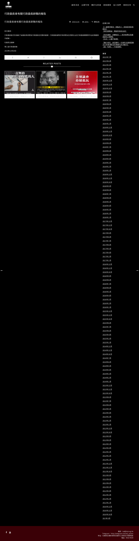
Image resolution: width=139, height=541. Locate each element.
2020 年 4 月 (107, 112)
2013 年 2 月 (107, 421)
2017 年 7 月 (107, 241)
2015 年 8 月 (107, 323)
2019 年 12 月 (107, 127)
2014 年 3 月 (107, 374)
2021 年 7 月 (107, 57)
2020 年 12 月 (107, 80)
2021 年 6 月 (107, 61)
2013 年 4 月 (107, 413)
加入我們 (117, 5)
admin (85, 22)
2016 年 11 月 (107, 268)
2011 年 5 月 (107, 487)
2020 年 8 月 (107, 96)
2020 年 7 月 (107, 100)
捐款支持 (127, 5)
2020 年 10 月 (107, 88)
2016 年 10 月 (107, 272)
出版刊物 (85, 5)
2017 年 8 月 (107, 237)
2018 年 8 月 (107, 190)
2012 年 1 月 (107, 460)
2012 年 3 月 (107, 452)
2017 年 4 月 (107, 252)
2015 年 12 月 (107, 311)
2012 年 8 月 (107, 440)
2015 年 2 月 (107, 338)
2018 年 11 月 (107, 178)
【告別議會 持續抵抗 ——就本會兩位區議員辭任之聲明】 (118, 36)
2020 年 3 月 (107, 116)
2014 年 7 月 (107, 358)
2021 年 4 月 (107, 65)
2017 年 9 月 (107, 233)
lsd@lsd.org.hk (128, 531)
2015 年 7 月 (107, 327)
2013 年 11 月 (107, 389)
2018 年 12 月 (107, 174)
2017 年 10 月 (107, 229)
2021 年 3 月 (107, 69)
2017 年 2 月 (107, 256)
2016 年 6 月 (107, 288)
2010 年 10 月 (107, 514)
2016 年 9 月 (107, 276)
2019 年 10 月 (107, 135)
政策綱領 (107, 5)
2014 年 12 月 (107, 346)
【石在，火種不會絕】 (111, 39)
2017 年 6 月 (107, 245)
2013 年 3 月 (107, 417)
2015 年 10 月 (107, 319)
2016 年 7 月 (107, 284)
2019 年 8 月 (107, 143)
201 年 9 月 (106, 518)
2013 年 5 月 (107, 409)
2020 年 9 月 (107, 92)
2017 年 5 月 (107, 249)
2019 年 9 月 (107, 139)
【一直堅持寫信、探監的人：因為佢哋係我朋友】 (118, 28)
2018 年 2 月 (107, 213)
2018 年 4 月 (107, 206)
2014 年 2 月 (107, 378)
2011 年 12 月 (107, 464)
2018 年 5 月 (107, 202)
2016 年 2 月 (107, 303)
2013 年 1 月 (107, 424)
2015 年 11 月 (107, 315)
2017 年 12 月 (107, 221)
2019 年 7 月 (107, 147)
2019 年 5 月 (107, 155)
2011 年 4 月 (107, 491)
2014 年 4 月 (107, 370)
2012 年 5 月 (107, 444)
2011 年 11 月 (107, 467)
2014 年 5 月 (107, 366)
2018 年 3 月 (107, 209)
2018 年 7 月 (107, 194)
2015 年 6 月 (107, 331)
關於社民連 (96, 5)
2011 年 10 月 (107, 471)
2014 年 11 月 (107, 350)
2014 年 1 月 (107, 381)
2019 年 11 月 (107, 131)
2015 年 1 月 (107, 342)
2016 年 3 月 (107, 299)
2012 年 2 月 (107, 456)
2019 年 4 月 (107, 159)
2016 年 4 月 (107, 295)
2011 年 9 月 (107, 475)
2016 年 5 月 (107, 292)
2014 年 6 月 (107, 362)
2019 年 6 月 (107, 151)
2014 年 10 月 (107, 354)
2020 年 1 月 (107, 123)
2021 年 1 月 (107, 77)
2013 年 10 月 (107, 393)
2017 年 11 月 (107, 225)
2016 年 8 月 (107, 280)
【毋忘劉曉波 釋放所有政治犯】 (115, 31)
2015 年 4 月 (107, 335)
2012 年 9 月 (107, 436)
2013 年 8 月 (107, 397)
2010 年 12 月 (107, 506)
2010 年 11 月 (107, 510)
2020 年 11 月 (107, 84)
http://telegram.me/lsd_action (122, 533)
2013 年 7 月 (107, 401)
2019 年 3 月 (107, 163)
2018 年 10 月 (107, 182)
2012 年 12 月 (107, 428)
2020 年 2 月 (107, 120)
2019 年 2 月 (107, 166)
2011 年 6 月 (107, 483)
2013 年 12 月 (107, 385)
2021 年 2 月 (107, 73)
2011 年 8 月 (107, 479)
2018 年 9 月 (107, 186)
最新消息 (75, 5)
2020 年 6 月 (107, 104)
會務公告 (96, 22)
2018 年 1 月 (107, 217)
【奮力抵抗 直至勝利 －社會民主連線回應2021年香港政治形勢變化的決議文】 (118, 43)
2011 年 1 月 (107, 503)
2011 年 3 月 (107, 495)
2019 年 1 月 (107, 170)
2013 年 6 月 (107, 405)
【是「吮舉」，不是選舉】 (112, 47)
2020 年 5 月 (107, 108)
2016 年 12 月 (107, 264)
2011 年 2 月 (107, 499)
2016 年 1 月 (107, 307)
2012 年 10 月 (107, 432)
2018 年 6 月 (107, 198)
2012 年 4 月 (107, 448)
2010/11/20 (74, 22)
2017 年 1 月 (107, 260)
